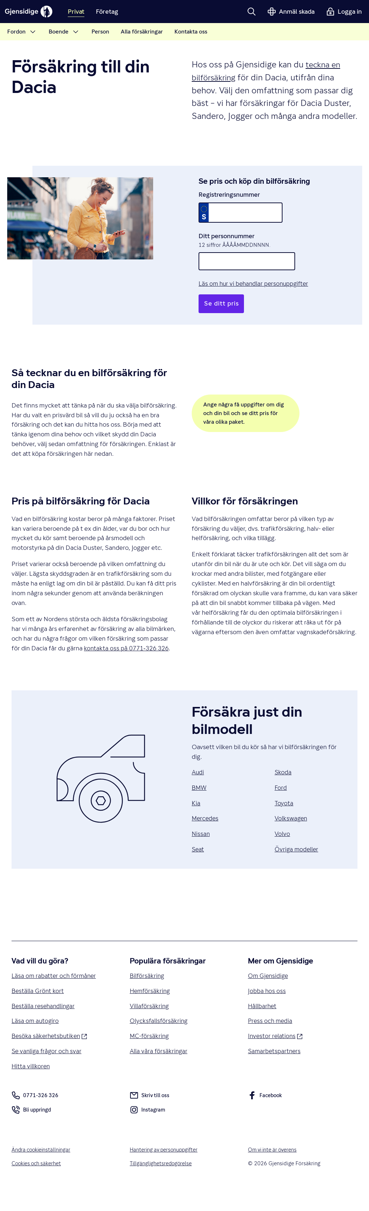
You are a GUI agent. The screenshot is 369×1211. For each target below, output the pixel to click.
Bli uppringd (32, 1134)
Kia (196, 823)
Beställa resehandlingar (44, 1027)
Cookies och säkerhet (37, 1187)
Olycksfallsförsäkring (159, 1042)
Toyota (284, 823)
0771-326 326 (35, 1118)
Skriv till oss (150, 1118)
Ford (281, 807)
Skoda (283, 792)
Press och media (271, 1042)
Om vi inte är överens (274, 1173)
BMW (200, 807)
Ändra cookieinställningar (42, 1173)
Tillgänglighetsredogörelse (162, 1187)
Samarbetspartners (275, 1073)
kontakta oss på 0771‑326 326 (128, 668)
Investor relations (276, 1058)
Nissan (201, 854)
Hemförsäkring (151, 1011)
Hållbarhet (262, 1027)
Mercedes (206, 838)
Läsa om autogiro (36, 1042)
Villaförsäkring (150, 1027)
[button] (251, 11)
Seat (198, 869)
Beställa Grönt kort (38, 1011)
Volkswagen (292, 838)
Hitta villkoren (31, 1088)
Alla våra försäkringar (159, 1073)
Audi (198, 792)
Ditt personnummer (226, 245)
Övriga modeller (297, 869)
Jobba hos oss (267, 1011)
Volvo (282, 854)
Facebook (266, 1119)
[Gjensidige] (32, 11)
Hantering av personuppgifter (165, 1173)
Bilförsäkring (147, 996)
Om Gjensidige (269, 996)
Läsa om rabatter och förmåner (55, 996)
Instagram (147, 1134)
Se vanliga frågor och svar (48, 1073)
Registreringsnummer (229, 204)
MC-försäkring (150, 1058)
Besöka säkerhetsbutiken (51, 1058)
